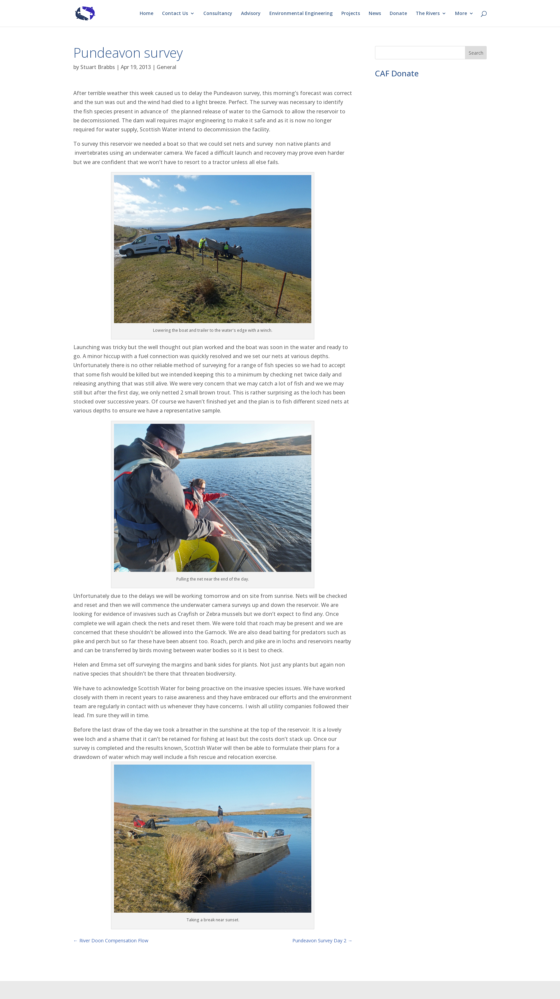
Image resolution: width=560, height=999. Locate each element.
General (166, 67)
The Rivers (428, 13)
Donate (398, 13)
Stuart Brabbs (97, 67)
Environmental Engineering (301, 13)
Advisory (251, 13)
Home (146, 13)
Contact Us (175, 13)
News (375, 13)
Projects (350, 13)
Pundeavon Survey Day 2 (322, 940)
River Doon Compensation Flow (110, 940)
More (461, 13)
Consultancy (217, 13)
